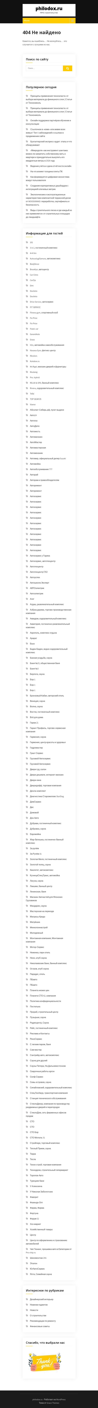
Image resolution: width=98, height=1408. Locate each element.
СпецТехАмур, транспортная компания (49, 1093)
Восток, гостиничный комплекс (45, 712)
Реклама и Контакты (40, 1033)
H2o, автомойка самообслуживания (47, 345)
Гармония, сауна (38, 737)
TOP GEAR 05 (35, 399)
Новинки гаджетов (39, 1304)
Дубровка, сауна (38, 828)
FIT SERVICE (35, 307)
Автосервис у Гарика (40, 555)
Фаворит (34, 1197)
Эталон (33, 1263)
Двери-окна (35, 780)
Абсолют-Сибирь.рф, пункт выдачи (47, 409)
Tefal (32, 393)
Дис (32, 807)
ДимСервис (35, 801)
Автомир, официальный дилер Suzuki (48, 458)
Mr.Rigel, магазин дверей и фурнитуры (48, 366)
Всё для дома (36, 717)
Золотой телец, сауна (40, 864)
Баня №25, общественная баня (45, 663)
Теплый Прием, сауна (40, 1148)
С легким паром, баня (40, 1044)
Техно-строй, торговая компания (45, 1164)
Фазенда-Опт (36, 1202)
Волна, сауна (36, 706)
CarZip (33, 280)
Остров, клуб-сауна (39, 968)
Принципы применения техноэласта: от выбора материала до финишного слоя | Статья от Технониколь (49, 99)
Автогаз (33, 420)
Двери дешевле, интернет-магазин (47, 774)
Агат (32, 599)
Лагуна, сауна (36, 880)
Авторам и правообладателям (44, 480)
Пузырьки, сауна (38, 1017)
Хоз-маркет (35, 1224)
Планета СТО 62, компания (43, 995)
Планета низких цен (39, 990)
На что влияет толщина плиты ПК (46, 171)
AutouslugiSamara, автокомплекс (45, 258)
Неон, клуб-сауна (38, 958)
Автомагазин (36, 437)
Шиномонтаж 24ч (38, 1258)
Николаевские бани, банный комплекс (48, 963)
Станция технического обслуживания (48, 1098)
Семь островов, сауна (40, 1082)
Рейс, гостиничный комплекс (44, 1028)
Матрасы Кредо (37, 916)
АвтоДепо (35, 426)
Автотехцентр (36, 566)
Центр (33, 1235)
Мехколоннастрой (39, 927)
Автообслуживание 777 (41, 469)
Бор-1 (32, 679)
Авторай (34, 474)
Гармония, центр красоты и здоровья (48, 742)
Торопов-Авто (36, 1175)
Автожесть (35, 431)
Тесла (33, 1159)
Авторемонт (36, 485)
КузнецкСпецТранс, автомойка (45, 875)
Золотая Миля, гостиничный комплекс (48, 859)
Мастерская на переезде (42, 911)
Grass (32, 339)
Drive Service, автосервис (41, 301)
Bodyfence (34, 264)
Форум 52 (34, 1218)
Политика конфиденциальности (45, 1001)
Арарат (33, 638)
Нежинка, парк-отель (40, 952)
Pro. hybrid (35, 377)
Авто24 (33, 415)
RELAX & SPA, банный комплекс (44, 382)
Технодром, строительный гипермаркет (49, 1170)
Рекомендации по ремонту (43, 1321)
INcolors (33, 355)
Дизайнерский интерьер (41, 1299)
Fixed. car (34, 328)
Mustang (33, 372)
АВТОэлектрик (37, 588)
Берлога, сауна (37, 674)
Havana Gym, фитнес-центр (43, 350)
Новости (34, 1310)
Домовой (34, 812)
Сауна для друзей (38, 1060)
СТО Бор (34, 1132)
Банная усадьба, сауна (41, 657)
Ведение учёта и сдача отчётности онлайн (50, 166)
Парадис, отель (37, 974)
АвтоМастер (36, 442)
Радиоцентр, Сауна (39, 1022)
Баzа (32, 643)
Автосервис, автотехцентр (43, 561)
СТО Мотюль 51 (37, 1137)
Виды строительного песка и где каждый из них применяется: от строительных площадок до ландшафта (49, 213)
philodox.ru (49, 8)
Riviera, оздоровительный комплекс (47, 388)
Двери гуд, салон (38, 769)
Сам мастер (36, 1049)
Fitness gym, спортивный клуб (44, 312)
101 (31, 242)
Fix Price (33, 318)
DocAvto (33, 291)
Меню (27, 20)
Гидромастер (36, 747)
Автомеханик (36, 453)
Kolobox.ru (35, 361)
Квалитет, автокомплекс (41, 870)
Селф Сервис (36, 1076)
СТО (32, 1121)
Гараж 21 (34, 722)
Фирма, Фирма (37, 1208)
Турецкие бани (37, 1181)
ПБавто (33, 979)
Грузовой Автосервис (40, 758)
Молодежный (36, 933)
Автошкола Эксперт (39, 582)
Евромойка (35, 834)
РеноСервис (36, 1039)
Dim (32, 285)
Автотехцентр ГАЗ (38, 572)
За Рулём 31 (36, 853)
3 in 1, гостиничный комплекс (44, 247)
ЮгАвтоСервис (37, 1268)
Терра (33, 1153)
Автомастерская (38, 447)
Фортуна (34, 1213)
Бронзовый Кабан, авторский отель (47, 695)
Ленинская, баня (38, 891)
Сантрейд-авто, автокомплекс (44, 1055)
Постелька (35, 1006)
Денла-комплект (38, 791)
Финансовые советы (40, 1326)
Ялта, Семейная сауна (41, 1274)
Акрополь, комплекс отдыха (43, 632)
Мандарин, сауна (38, 905)
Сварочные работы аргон (42, 1071)
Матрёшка (35, 922)
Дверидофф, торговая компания (45, 785)
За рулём (34, 848)
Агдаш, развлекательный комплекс (47, 604)
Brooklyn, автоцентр (39, 269)
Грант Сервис (36, 753)
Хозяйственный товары (41, 1229)
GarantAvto (35, 334)
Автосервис (35, 496)
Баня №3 (34, 668)
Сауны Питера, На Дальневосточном (48, 1066)
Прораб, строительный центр (44, 1012)
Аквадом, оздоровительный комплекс (48, 618)
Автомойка (35, 464)
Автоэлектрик (36, 593)
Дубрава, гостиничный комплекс (45, 823)
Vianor (33, 404)
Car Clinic (34, 274)
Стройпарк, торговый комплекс (45, 1143)
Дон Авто (34, 818)
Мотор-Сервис (37, 947)
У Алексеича (36, 1186)
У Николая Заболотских (41, 1191)
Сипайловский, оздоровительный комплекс (51, 1087)
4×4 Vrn (33, 253)
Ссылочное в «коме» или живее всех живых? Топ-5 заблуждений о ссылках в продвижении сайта (45, 133)
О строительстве (38, 1315)
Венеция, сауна (37, 701)
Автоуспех (35, 577)
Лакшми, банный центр (41, 886)
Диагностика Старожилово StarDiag (47, 796)
